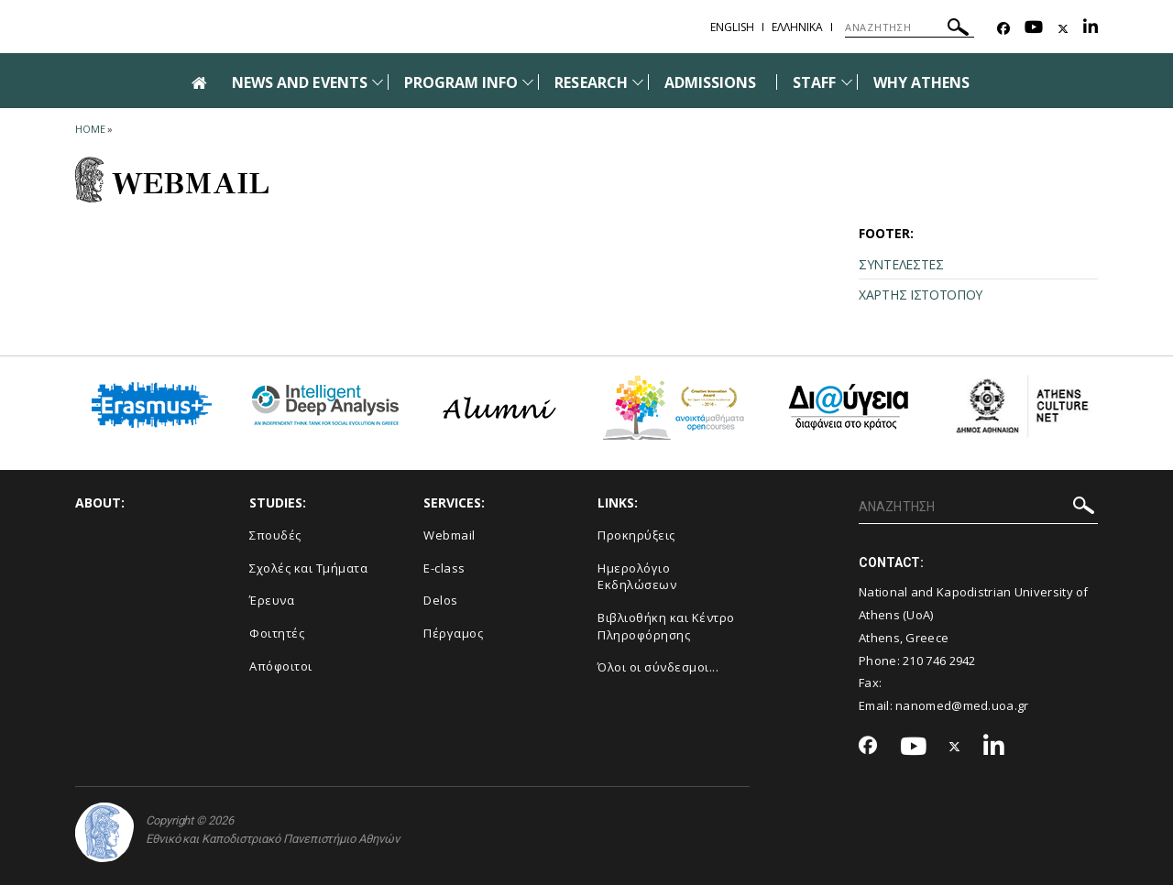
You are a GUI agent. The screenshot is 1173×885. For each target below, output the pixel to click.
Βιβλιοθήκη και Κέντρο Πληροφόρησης (666, 626)
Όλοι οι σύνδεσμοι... (657, 667)
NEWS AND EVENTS (299, 82)
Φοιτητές (276, 633)
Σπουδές (275, 535)
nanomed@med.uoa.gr (961, 705)
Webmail (449, 535)
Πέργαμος (453, 633)
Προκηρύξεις (636, 535)
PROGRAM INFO (461, 82)
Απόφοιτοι (280, 666)
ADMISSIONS (710, 82)
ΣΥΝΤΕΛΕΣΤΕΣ (901, 264)
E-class (444, 568)
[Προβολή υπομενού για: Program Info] (528, 82)
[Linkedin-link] (1090, 29)
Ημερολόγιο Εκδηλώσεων (636, 577)
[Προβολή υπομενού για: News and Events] (377, 82)
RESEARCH (590, 82)
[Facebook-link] (1003, 29)
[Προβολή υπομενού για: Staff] (847, 82)
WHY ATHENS (921, 82)
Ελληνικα (797, 27)
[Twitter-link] (1063, 29)
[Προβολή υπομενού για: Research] (638, 82)
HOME (90, 129)
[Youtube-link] (1034, 29)
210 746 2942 (939, 660)
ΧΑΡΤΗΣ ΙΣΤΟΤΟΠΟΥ (920, 294)
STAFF (814, 82)
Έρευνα (271, 600)
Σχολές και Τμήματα (308, 568)
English (732, 27)
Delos (440, 600)
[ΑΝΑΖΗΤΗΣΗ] (909, 27)
